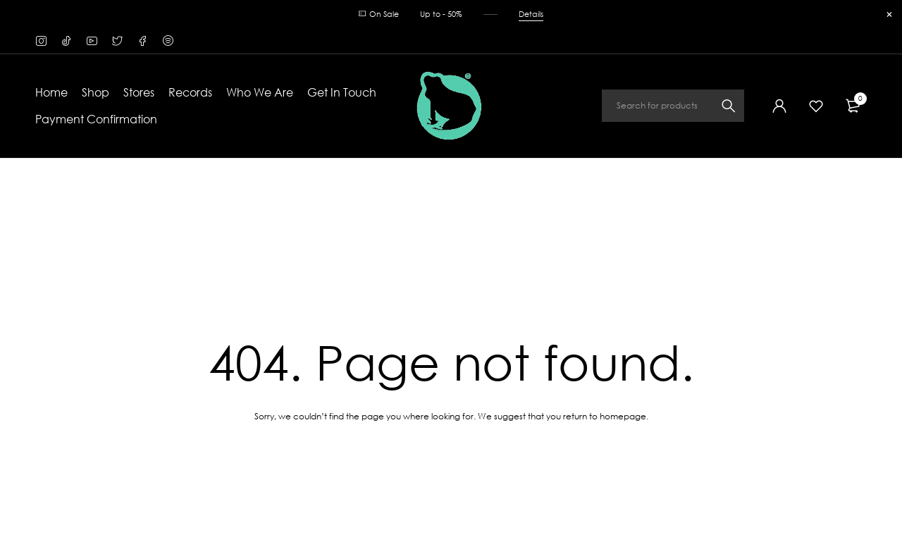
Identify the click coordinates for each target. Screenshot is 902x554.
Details (531, 14)
